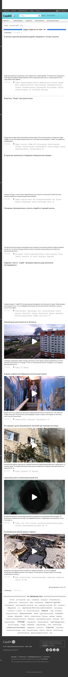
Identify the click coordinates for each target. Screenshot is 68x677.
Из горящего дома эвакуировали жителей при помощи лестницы (31, 426)
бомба (36, 613)
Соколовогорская (35, 149)
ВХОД (43, 15)
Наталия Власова (54, 600)
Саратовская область (22, 149)
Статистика (22, 657)
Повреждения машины (54, 85)
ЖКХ (34, 199)
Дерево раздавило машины (29, 82)
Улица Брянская (41, 419)
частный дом (58, 608)
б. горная (19, 611)
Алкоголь (24, 144)
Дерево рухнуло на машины (48, 82)
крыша (59, 616)
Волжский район (20, 311)
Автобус (17, 523)
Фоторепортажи (53, 21)
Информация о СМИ (9, 650)
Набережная (51, 577)
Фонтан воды (42, 202)
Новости (6, 11)
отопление (58, 611)
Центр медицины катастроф (32, 525)
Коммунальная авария (44, 199)
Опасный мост (26, 313)
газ (24, 611)
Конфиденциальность (35, 657)
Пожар (60, 254)
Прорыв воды (26, 202)
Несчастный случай (48, 311)
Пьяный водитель (41, 146)
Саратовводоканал (57, 622)
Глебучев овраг (32, 311)
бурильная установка (46, 613)
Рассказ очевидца (53, 146)
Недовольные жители (26, 85)
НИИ (26, 523)
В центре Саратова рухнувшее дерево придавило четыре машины (31, 37)
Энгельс (26, 367)
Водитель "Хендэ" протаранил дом (18, 98)
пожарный (44, 600)
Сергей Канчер (58, 630)
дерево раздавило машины (39, 633)
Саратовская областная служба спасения (50, 523)
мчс (19, 608)
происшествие (25, 613)
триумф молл (31, 622)
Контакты (47, 657)
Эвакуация (50, 256)
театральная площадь (13, 630)
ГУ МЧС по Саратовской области (34, 254)
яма (36, 605)
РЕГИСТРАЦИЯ (51, 15)
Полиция (18, 87)
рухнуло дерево (10, 622)
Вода (16, 577)
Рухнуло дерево (52, 87)
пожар (21, 621)
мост (62, 619)
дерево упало (13, 602)
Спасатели (18, 525)
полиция (59, 613)
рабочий (49, 630)
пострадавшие (9, 605)
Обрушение (31, 419)
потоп (26, 616)
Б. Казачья (11, 611)
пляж (23, 630)
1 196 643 (44, 645)
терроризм (31, 619)
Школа (35, 256)
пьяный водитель (43, 622)
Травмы (35, 316)
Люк (53, 199)
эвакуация (18, 616)
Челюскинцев (57, 625)
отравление (35, 600)
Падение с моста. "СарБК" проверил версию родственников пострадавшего (28, 264)
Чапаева (10, 616)
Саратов (60, 87)
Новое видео (18, 21)
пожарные (61, 605)
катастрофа (59, 627)
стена (49, 625)
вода (51, 611)
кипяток (41, 630)
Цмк (43, 525)
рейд (31, 602)
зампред (52, 616)
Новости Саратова (40, 85)
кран (28, 600)
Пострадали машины (28, 87)
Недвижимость (23, 11)
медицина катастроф (45, 605)
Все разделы (61, 11)
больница (56, 619)
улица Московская (23, 633)
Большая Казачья (11, 613)
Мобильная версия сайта (34, 672)
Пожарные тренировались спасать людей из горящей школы (29, 208)
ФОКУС (38, 11)
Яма (25, 580)
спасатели (30, 625)
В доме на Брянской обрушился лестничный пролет (25, 374)
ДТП (34, 144)
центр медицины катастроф (24, 605)
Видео (32, 11)
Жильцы (45, 616)
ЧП (30, 90)
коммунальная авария (15, 627)
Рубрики (6, 21)
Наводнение (60, 577)
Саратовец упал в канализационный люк (21, 478)
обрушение (11, 608)
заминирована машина (43, 619)
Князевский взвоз (24, 577)
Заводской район (20, 419)
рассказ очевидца (13, 625)
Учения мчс (25, 256)
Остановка (32, 523)
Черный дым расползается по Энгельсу (20, 322)
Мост (39, 311)
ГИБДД (30, 144)
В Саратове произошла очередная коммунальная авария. (28, 155)
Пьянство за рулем (28, 146)
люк (51, 633)
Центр (49, 202)
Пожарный (24, 471)
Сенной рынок (23, 602)
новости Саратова (52, 602)
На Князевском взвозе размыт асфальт (20, 532)
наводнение (31, 627)
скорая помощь (36, 616)
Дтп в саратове (41, 144)
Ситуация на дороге (21, 90)
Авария (17, 82)
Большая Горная (26, 199)
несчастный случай (33, 611)
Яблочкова (44, 90)
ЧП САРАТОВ (36, 90)
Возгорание (19, 254)
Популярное (39, 21)
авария (44, 610)
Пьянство (18, 146)
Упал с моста (43, 316)
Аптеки (13, 11)
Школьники (42, 256)
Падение (34, 313)
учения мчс (40, 627)
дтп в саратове (20, 600)
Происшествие (41, 87)
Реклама (14, 657)
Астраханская (39, 602)
